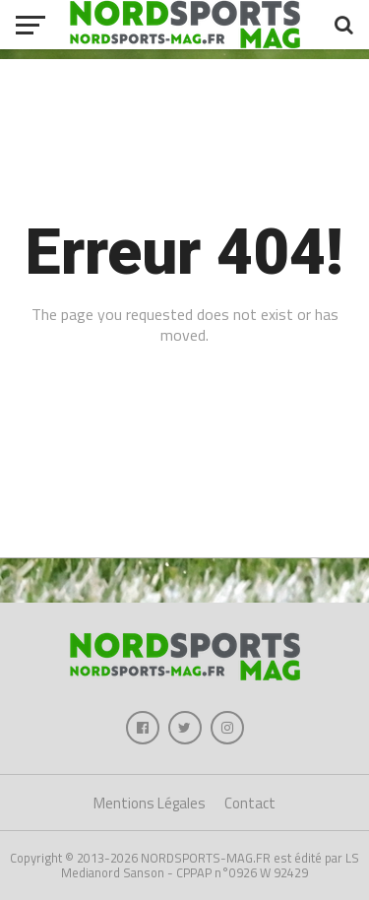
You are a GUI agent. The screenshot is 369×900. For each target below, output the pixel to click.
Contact (250, 803)
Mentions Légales (149, 803)
